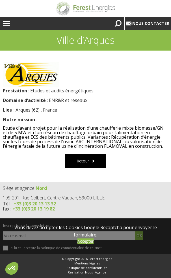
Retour (83, 161)
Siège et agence (25, 188)
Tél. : (29, 203)
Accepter (85, 241)
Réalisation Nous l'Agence (87, 272)
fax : (29, 208)
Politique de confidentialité (86, 268)
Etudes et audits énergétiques (62, 91)
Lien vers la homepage (85, 8)
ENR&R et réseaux (68, 100)
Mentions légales (87, 263)
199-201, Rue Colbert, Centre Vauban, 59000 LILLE (54, 198)
